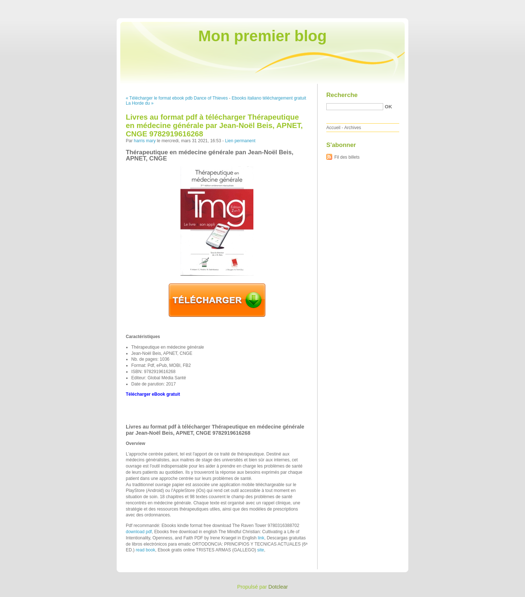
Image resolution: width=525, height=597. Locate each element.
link (261, 537)
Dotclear (278, 587)
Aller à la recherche (503, 5)
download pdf (139, 531)
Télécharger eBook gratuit (153, 394)
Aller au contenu (435, 5)
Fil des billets (346, 157)
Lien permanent (240, 140)
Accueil (333, 127)
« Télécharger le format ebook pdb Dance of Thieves (177, 98)
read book (145, 550)
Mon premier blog (262, 35)
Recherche (342, 95)
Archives (352, 127)
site (260, 550)
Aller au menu (467, 5)
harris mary (145, 140)
